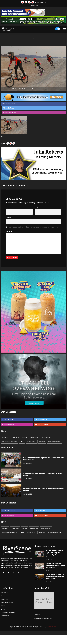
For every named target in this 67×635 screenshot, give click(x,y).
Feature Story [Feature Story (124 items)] (15, 437)
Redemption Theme (51, 626)
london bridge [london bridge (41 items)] (31, 442)
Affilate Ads (4, 606)
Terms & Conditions (7, 602)
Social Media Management (8, 612)
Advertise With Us (40, 2)
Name (8, 208)
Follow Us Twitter (42, 419)
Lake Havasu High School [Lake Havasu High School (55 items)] (9, 442)
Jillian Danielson (7, 89)
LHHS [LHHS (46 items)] (22, 442)
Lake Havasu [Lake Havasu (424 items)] (34, 437)
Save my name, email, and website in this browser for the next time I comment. (33, 227)
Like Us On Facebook (10, 419)
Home (33, 38)
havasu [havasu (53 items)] (25, 437)
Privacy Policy (5, 599)
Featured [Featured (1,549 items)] (5, 437)
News (2, 596)
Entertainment (5, 615)
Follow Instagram (9, 424)
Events (3, 609)
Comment (9, 231)
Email (37, 208)
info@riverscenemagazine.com (43, 618)
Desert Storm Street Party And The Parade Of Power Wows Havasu (55, 576)
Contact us (4, 593)
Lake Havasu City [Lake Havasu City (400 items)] (46, 437)
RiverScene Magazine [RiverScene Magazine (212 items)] (54, 442)
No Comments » (27, 89)
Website (8, 217)
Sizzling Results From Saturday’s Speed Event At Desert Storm (55, 566)
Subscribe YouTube (42, 424)
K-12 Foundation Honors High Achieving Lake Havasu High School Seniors (54, 554)
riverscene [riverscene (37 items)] (42, 442)
